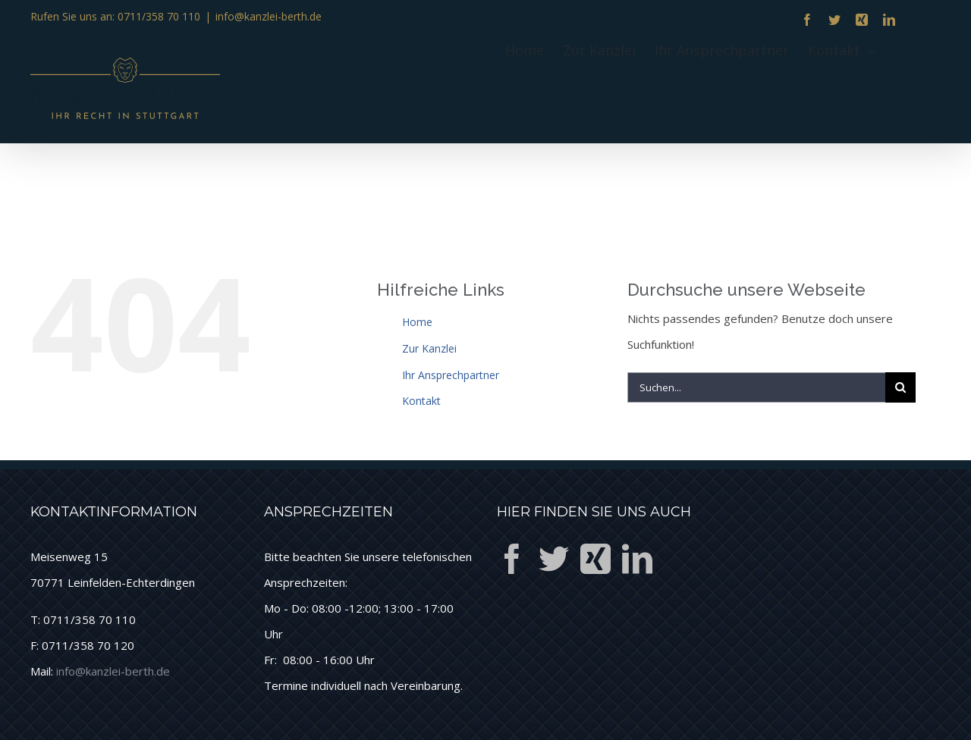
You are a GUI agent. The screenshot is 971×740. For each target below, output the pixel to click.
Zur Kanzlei (429, 348)
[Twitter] (554, 559)
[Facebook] (512, 559)
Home (417, 322)
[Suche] (900, 387)
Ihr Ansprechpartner (450, 375)
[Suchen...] (756, 387)
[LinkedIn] (637, 559)
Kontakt (421, 401)
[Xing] (595, 559)
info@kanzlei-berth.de (268, 16)
